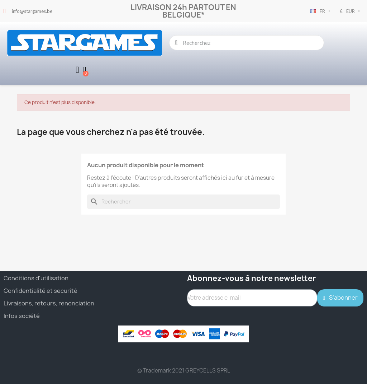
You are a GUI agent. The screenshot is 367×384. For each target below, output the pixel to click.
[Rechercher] (183, 202)
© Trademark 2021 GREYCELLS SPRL (183, 370)
